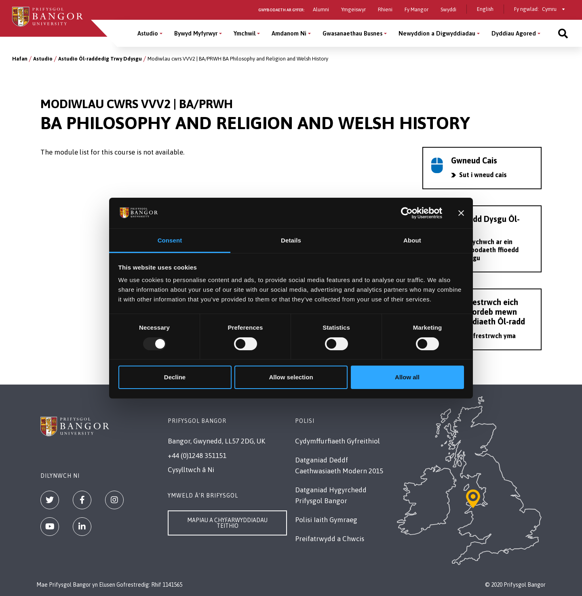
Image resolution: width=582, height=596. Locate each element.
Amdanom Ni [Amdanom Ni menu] (289, 33)
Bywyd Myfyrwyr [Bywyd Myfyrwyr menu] (195, 33)
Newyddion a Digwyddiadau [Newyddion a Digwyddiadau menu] (437, 33)
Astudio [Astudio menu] (147, 33)
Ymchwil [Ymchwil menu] (244, 33)
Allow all (407, 377)
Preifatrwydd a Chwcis (329, 539)
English (485, 9)
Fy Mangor (416, 9)
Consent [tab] (170, 240)
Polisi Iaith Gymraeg (326, 520)
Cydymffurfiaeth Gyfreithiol (337, 441)
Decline (175, 377)
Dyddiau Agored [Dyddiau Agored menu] (513, 33)
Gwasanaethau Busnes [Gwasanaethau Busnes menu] (352, 33)
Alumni (321, 9)
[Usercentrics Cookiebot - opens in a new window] (406, 213)
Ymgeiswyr (353, 9)
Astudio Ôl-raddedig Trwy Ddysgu (100, 59)
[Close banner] (461, 213)
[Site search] (563, 33)
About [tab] (412, 240)
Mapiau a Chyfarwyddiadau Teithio (227, 523)
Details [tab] (291, 240)
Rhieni (385, 9)
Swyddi (448, 9)
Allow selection (291, 377)
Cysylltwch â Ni (191, 470)
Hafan (19, 59)
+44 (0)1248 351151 (197, 456)
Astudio (43, 59)
